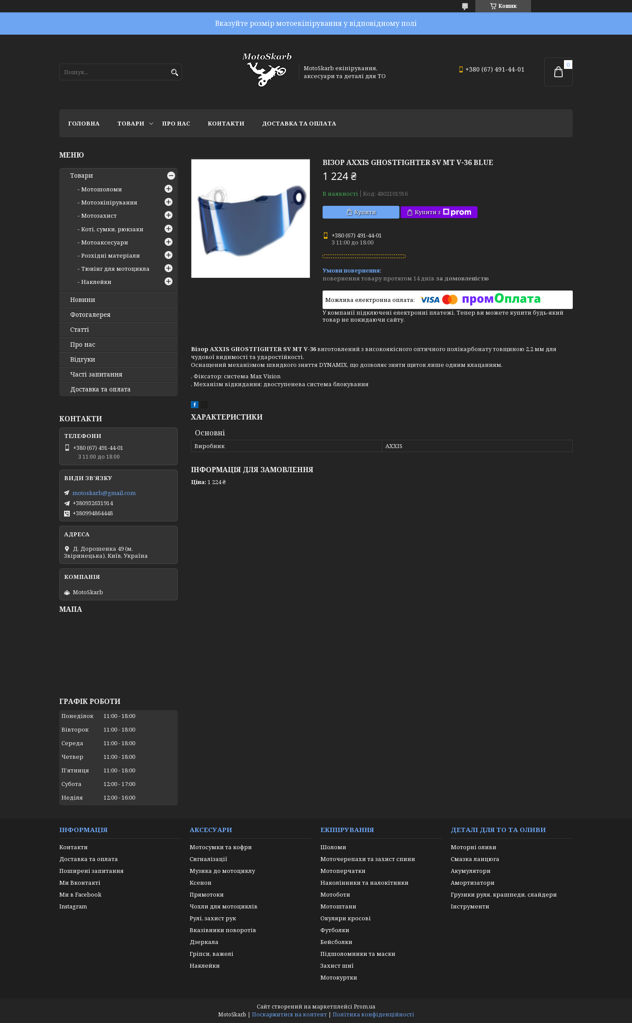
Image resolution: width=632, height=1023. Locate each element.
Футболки (334, 930)
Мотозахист (99, 215)
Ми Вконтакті (80, 883)
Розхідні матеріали (110, 255)
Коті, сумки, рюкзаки (112, 229)
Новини (82, 300)
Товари (130, 123)
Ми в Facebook (80, 894)
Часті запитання (96, 374)
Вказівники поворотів (223, 930)
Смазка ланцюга (475, 859)
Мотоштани (338, 906)
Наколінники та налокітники (364, 883)
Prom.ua (364, 1006)
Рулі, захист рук (213, 918)
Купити (365, 212)
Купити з (443, 212)
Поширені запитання (91, 871)
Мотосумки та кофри (221, 847)
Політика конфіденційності (373, 1014)
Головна (84, 123)
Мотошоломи (101, 189)
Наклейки (96, 282)
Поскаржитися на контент (289, 1014)
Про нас (176, 123)
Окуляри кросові (345, 918)
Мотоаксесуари (104, 242)
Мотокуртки (338, 977)
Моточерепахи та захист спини (367, 859)
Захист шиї (337, 965)
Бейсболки (336, 942)
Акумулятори (471, 871)
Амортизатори (473, 883)
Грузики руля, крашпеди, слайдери (504, 894)
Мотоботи (335, 894)
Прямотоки (207, 894)
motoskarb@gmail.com (104, 492)
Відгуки (82, 359)
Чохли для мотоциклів (224, 906)
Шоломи (333, 847)
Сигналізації (208, 859)
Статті (79, 330)
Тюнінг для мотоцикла (115, 269)
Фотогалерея (90, 315)
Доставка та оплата (299, 123)
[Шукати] (174, 72)
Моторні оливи (473, 847)
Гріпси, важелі (211, 954)
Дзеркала (204, 942)
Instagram (73, 906)
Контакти (226, 123)
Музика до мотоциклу (222, 871)
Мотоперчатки (343, 871)
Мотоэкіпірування (109, 202)
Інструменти (470, 906)
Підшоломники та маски (357, 954)
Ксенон (201, 883)
